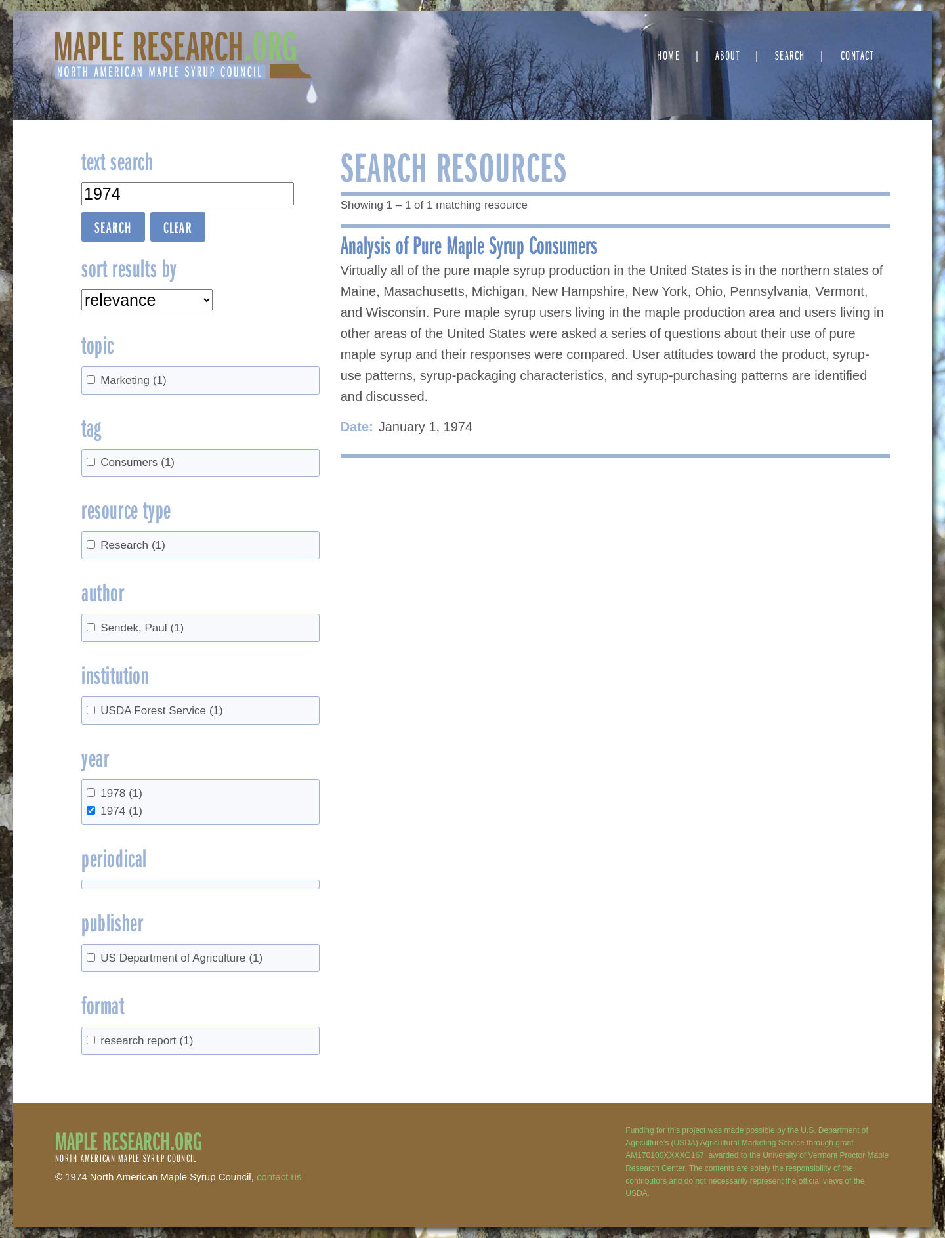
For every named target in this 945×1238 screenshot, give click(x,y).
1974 (121, 811)
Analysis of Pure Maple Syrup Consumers (469, 244)
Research (132, 545)
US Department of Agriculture (181, 958)
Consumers (137, 462)
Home (668, 55)
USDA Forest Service (161, 710)
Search (790, 55)
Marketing (133, 380)
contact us (279, 1176)
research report (146, 1041)
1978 (121, 793)
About (727, 55)
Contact (857, 55)
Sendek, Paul (142, 628)
